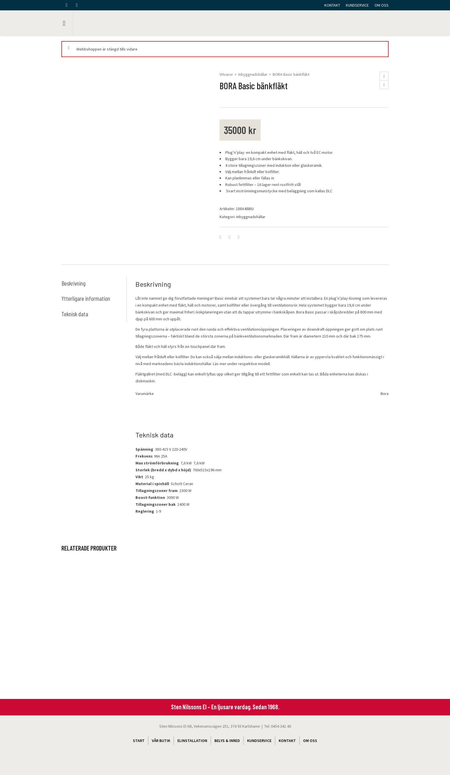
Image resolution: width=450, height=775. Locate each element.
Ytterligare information (85, 298)
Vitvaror (226, 74)
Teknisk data (75, 313)
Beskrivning (73, 283)
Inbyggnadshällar (252, 74)
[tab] (93, 283)
